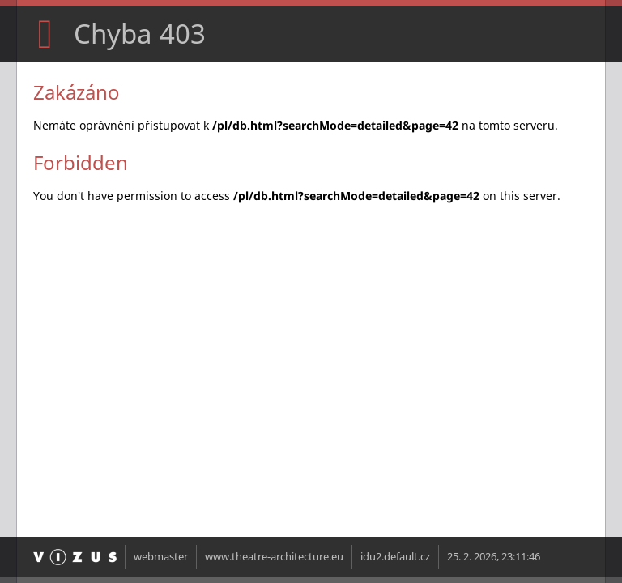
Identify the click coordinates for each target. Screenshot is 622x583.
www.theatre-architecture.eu (274, 557)
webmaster (161, 557)
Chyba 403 (140, 33)
